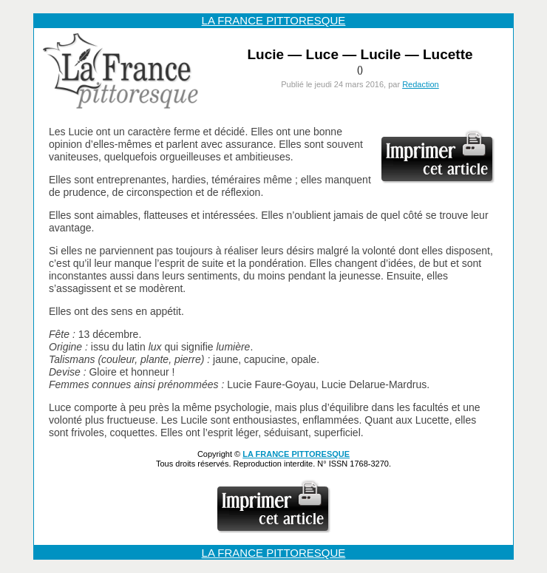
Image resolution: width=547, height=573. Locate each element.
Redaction (420, 84)
